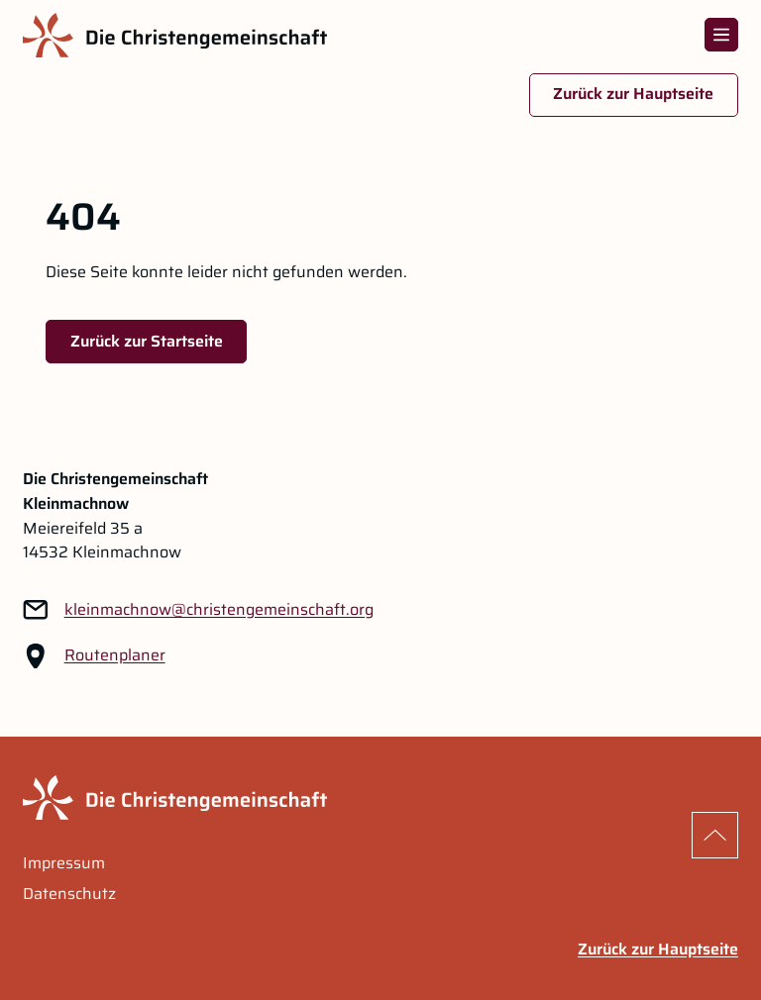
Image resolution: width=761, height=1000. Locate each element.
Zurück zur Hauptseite (633, 93)
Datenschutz (69, 894)
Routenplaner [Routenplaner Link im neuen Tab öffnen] (114, 655)
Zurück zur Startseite (146, 341)
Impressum (64, 863)
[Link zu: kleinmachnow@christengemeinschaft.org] (219, 610)
